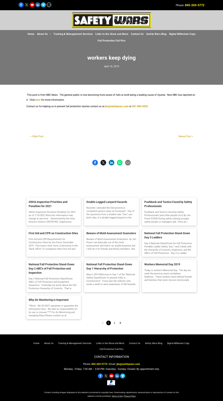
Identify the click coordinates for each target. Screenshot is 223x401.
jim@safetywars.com (117, 106)
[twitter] (26, 5)
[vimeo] (43, 5)
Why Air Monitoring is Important (49, 299)
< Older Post (36, 136)
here (38, 99)
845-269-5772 (194, 5)
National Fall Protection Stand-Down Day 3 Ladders (167, 235)
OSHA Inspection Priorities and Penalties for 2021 (48, 204)
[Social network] (48, 5)
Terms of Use (117, 396)
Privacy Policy (130, 396)
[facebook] (21, 5)
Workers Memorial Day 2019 (162, 264)
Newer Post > (186, 136)
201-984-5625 (140, 106)
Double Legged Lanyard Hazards (106, 202)
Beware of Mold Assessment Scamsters (111, 233)
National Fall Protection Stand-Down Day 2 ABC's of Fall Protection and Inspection (51, 268)
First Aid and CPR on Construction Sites (53, 233)
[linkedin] (37, 5)
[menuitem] (31, 34)
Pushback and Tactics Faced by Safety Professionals (168, 204)
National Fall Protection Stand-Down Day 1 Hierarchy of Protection (109, 266)
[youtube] (32, 5)
